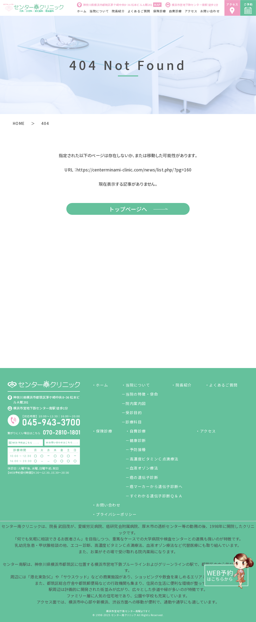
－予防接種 (136, 449)
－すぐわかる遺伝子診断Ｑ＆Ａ (154, 495)
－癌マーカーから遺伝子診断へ (154, 486)
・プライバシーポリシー (114, 514)
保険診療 (159, 11)
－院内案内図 (134, 403)
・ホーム (100, 384)
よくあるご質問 (139, 11)
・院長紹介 (181, 384)
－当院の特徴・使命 (140, 394)
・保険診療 (102, 431)
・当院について (136, 384)
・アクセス (206, 431)
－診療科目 (132, 421)
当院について (99, 11)
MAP (157, 4)
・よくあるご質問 (221, 384)
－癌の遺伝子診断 (142, 477)
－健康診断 (136, 440)
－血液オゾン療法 (142, 468)
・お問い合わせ (106, 504)
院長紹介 (118, 11)
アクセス (191, 11)
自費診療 (175, 11)
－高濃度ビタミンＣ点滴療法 (152, 458)
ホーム (82, 11)
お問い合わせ (210, 11)
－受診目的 (132, 412)
